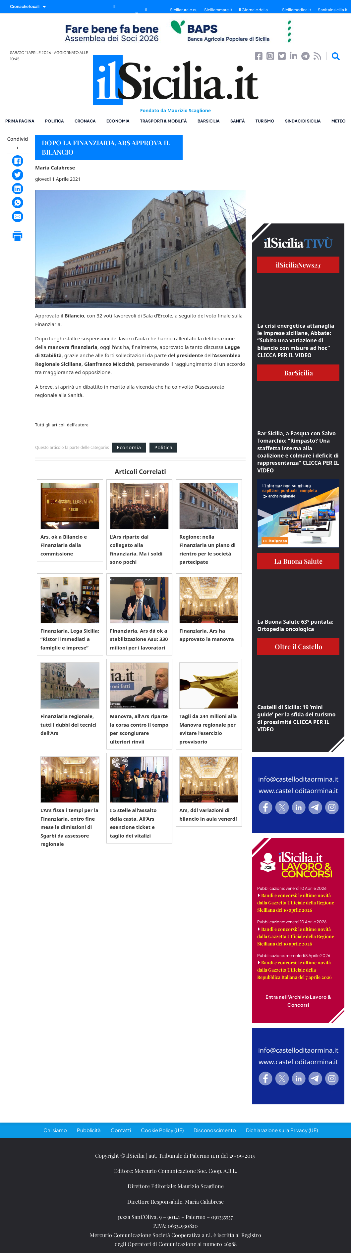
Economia (118, 121)
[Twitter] (17, 174)
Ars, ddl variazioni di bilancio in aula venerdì (208, 814)
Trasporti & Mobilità (163, 121)
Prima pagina (19, 121)
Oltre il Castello (298, 646)
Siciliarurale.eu (184, 9)
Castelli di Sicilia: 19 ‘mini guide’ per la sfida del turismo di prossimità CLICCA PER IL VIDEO (296, 718)
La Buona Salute (298, 560)
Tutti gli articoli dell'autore (61, 425)
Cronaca (85, 121)
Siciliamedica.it (296, 9)
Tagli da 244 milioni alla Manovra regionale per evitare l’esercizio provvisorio (208, 729)
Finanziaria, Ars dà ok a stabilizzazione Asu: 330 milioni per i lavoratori (139, 639)
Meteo (338, 121)
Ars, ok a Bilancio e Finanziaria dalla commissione (63, 545)
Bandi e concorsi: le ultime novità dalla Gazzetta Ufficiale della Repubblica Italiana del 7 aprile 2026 (294, 969)
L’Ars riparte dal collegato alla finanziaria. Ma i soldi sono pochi (136, 549)
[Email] (17, 216)
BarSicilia (209, 121)
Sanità (237, 121)
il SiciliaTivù (154, 13)
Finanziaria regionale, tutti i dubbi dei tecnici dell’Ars (68, 724)
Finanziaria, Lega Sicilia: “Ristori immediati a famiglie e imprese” (69, 639)
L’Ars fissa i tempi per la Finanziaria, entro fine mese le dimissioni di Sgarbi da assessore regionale (69, 827)
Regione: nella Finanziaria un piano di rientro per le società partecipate (207, 549)
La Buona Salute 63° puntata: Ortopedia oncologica (295, 625)
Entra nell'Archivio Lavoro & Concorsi (298, 1001)
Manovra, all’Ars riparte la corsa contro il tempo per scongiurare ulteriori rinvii (139, 729)
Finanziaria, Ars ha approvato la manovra (206, 635)
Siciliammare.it (218, 9)
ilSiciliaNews (298, 264)
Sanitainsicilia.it (333, 9)
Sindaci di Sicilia (303, 121)
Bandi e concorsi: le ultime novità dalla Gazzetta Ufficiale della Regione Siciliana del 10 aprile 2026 (295, 902)
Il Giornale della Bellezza (253, 13)
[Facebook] (17, 161)
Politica (54, 121)
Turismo (265, 121)
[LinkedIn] (17, 188)
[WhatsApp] (17, 202)
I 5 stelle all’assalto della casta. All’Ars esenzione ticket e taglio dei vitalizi (133, 823)
